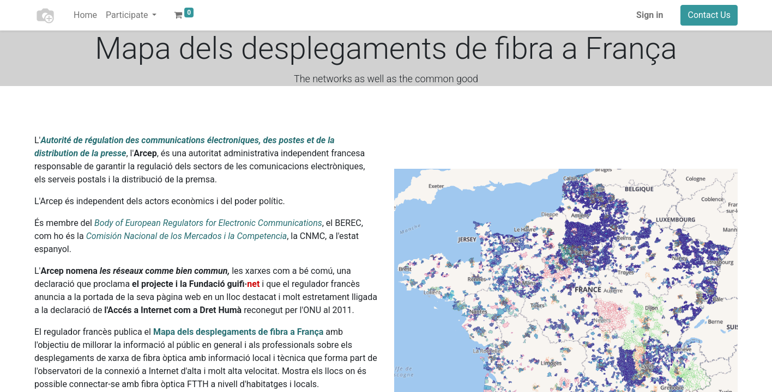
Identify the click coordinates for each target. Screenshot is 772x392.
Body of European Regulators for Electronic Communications (208, 223)
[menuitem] (85, 15)
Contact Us (709, 15)
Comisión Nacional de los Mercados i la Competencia (186, 236)
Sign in (649, 15)
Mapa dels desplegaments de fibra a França (238, 332)
